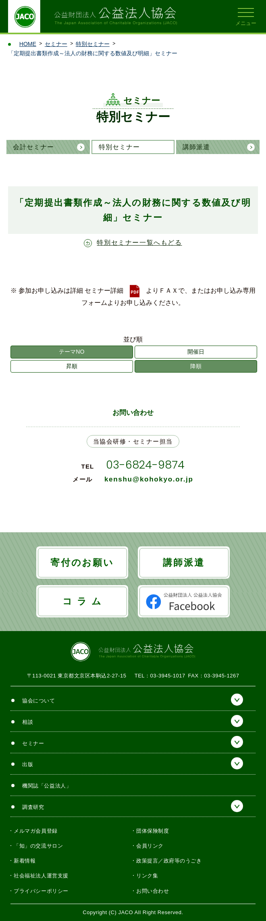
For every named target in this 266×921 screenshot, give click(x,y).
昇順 (71, 366)
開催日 (195, 351)
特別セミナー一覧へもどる (139, 242)
